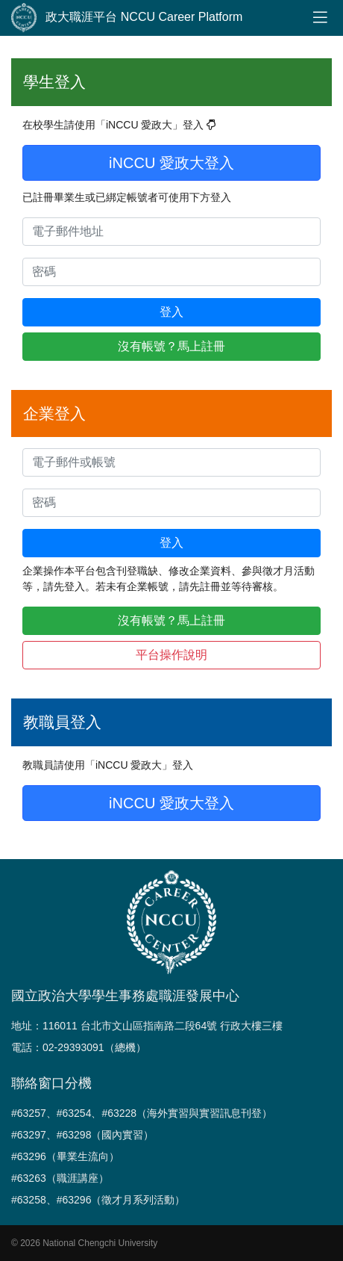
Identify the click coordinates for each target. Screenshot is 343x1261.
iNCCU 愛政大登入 (171, 163)
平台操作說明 (171, 654)
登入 (171, 312)
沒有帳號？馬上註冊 (171, 346)
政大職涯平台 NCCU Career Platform (126, 18)
